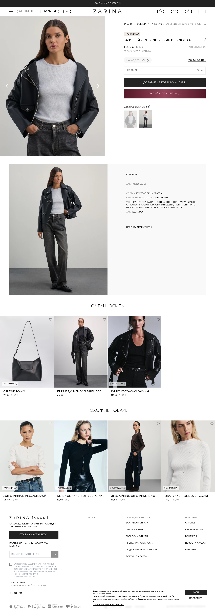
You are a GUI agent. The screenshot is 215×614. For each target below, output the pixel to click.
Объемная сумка (14, 391)
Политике (33, 574)
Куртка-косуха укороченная (130, 391)
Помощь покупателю (138, 517)
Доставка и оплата (137, 522)
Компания (191, 517)
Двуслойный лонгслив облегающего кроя (140, 496)
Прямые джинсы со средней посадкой (83, 391)
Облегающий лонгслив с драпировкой (84, 496)
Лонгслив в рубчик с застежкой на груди (30, 496)
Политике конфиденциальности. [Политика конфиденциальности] (108, 604)
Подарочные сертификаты (141, 549)
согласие (22, 564)
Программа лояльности (140, 543)
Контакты (191, 536)
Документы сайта (136, 556)
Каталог (92, 517)
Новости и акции (195, 543)
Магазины (190, 549)
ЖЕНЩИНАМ (26, 11)
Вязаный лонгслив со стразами (186, 496)
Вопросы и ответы (137, 536)
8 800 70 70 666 (17, 582)
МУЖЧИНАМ (50, 11)
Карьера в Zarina (194, 529)
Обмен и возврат (135, 529)
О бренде (190, 522)
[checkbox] (10, 564)
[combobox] (165, 71)
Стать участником (33, 535)
